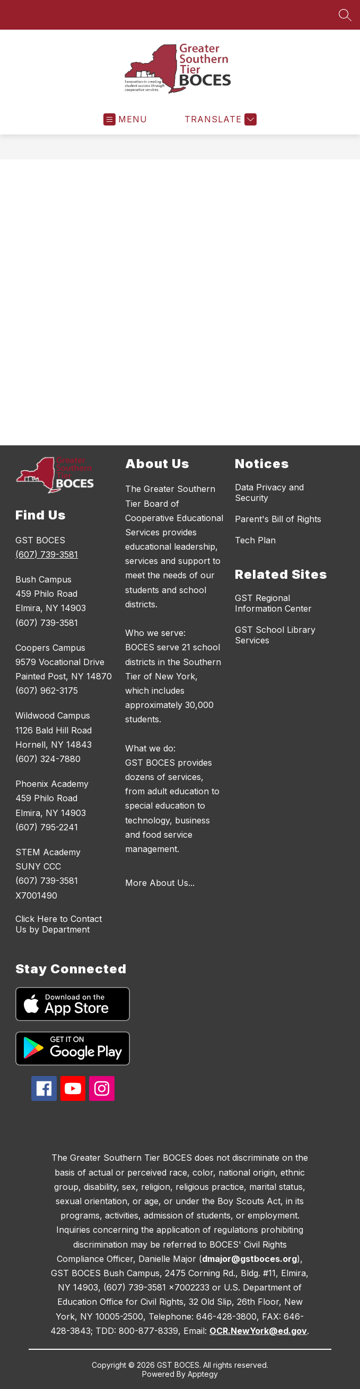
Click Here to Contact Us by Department (58, 924)
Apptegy (203, 1373)
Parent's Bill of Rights (278, 519)
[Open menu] (125, 119)
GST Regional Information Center (273, 603)
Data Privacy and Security (269, 492)
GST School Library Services (275, 635)
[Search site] (345, 14)
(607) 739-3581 (46, 554)
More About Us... (160, 882)
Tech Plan (255, 540)
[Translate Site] (219, 119)
